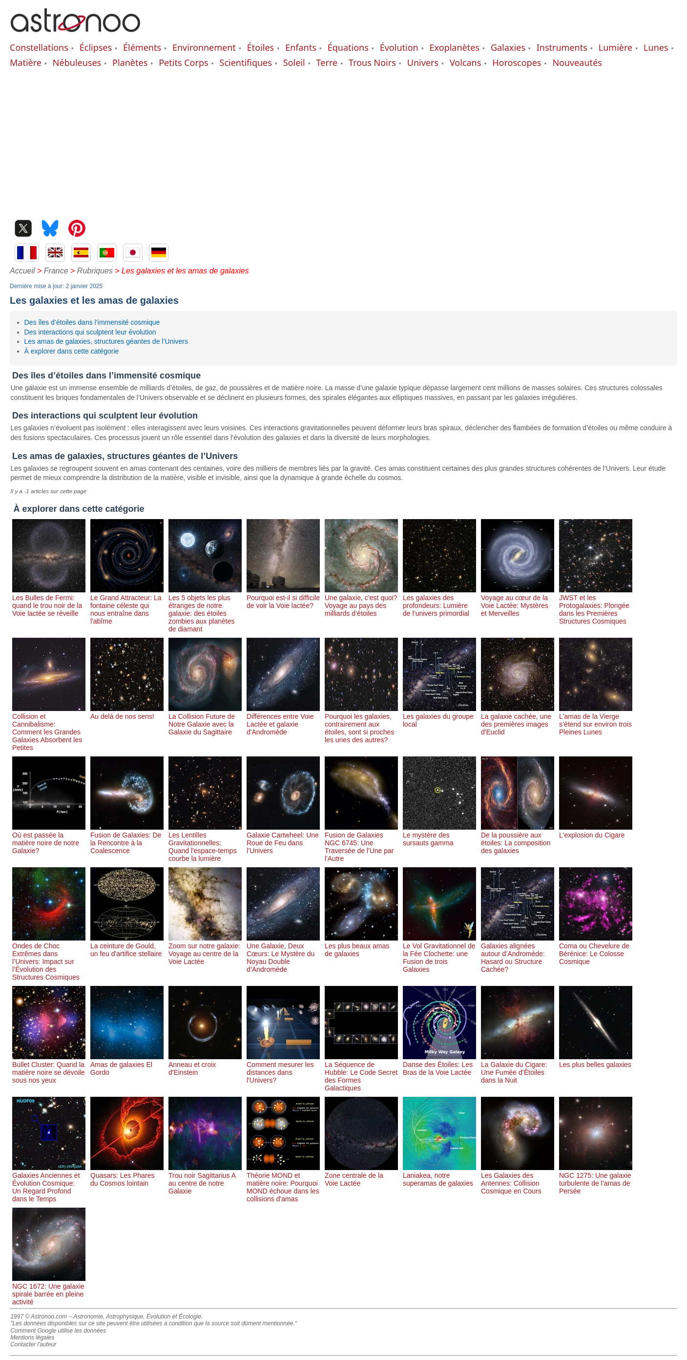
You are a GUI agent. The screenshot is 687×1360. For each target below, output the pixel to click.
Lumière (615, 47)
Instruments (562, 47)
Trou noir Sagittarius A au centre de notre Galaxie (205, 1179)
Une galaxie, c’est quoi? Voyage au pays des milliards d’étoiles (361, 601)
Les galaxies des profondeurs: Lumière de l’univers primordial (439, 601)
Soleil (294, 62)
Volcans (465, 62)
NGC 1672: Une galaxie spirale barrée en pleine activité (48, 1290)
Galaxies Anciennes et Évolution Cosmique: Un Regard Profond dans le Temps (48, 1183)
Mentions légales (32, 1337)
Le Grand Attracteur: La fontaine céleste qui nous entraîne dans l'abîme (127, 605)
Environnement (204, 47)
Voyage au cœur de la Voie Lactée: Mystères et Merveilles (517, 601)
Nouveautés (577, 62)
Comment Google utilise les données (58, 1330)
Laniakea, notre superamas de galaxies (439, 1175)
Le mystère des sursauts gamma (439, 835)
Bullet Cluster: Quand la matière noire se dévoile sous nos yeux (48, 1068)
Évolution (399, 47)
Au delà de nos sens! (127, 712)
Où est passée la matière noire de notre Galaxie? (48, 839)
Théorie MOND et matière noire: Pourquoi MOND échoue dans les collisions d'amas (283, 1183)
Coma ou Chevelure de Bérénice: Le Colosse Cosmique (595, 949)
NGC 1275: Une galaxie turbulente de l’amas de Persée (595, 1179)
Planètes (129, 62)
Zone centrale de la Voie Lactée (361, 1175)
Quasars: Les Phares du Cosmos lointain (127, 1175)
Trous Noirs (372, 62)
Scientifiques (246, 62)
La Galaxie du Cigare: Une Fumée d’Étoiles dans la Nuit (517, 1068)
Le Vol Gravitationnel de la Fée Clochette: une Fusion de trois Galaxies (439, 953)
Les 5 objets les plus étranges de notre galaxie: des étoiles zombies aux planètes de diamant (205, 609)
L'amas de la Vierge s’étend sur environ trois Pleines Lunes (595, 720)
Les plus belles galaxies (595, 1060)
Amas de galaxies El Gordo (127, 1064)
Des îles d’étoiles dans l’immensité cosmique (92, 322)
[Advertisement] (344, 141)
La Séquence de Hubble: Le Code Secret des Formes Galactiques (361, 1072)
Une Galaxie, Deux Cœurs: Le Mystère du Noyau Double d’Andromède (283, 953)
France (56, 271)
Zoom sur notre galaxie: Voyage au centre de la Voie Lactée (205, 949)
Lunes (656, 47)
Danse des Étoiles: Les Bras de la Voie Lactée (439, 1064)
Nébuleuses (77, 62)
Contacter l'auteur (33, 1344)
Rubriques (95, 271)
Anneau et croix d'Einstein (205, 1064)
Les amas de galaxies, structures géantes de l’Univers (106, 341)
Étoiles (260, 47)
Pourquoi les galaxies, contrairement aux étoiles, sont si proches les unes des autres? (361, 724)
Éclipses (96, 47)
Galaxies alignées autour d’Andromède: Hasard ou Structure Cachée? (517, 953)
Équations (348, 47)
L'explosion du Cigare (595, 831)
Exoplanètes (454, 47)
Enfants (300, 47)
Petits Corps (183, 62)
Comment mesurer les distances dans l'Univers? (283, 1068)
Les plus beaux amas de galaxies (361, 946)
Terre (327, 62)
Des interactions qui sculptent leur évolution (90, 332)
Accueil (22, 271)
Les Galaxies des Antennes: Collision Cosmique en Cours (517, 1179)
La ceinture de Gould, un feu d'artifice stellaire (127, 946)
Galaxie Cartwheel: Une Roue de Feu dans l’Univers (283, 839)
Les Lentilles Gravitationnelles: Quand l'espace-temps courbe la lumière (205, 842)
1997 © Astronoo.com (38, 1316)
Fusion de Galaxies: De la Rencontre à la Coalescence (127, 839)
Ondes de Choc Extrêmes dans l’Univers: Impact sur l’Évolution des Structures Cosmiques (48, 957)
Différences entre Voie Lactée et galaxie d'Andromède (283, 720)
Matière (26, 62)
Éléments (142, 47)
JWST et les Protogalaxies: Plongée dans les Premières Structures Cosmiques (595, 605)
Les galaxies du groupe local (439, 716)
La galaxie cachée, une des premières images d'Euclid (517, 720)
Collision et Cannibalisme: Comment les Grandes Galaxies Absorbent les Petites (48, 728)
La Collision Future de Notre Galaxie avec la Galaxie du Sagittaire (205, 720)
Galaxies (508, 47)
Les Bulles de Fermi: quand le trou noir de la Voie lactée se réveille (48, 601)
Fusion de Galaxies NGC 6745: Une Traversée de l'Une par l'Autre (361, 842)
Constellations (39, 47)
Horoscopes (516, 62)
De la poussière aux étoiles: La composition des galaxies (517, 839)
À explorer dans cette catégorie (71, 351)
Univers (422, 62)
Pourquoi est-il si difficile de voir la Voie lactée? (283, 597)
